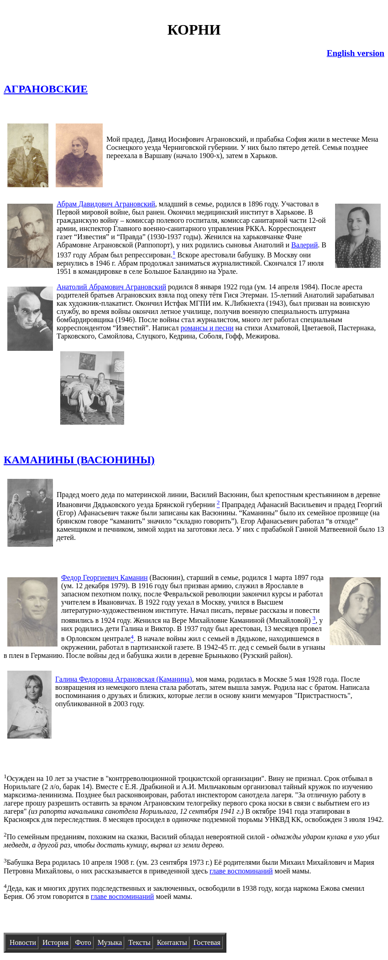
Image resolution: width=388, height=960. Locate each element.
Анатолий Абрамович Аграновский (111, 287)
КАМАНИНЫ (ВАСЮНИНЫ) (79, 460)
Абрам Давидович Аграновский (106, 204)
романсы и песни (206, 328)
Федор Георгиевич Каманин (104, 577)
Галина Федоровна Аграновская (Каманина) (123, 679)
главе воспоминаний (241, 871)
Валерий (304, 245)
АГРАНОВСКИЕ (46, 89)
